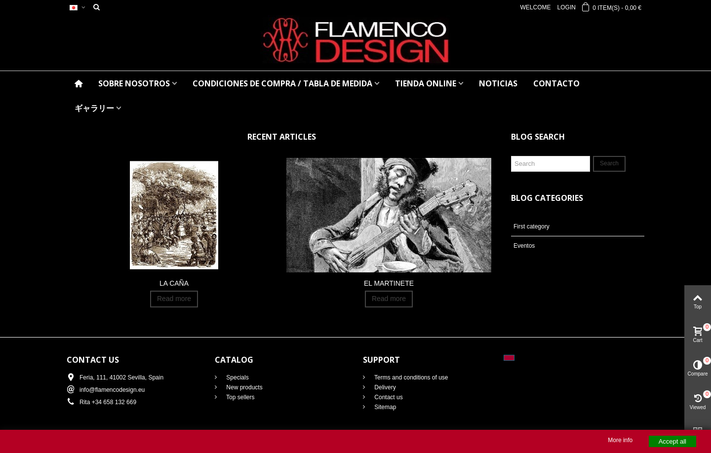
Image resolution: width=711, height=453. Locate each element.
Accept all (672, 441)
